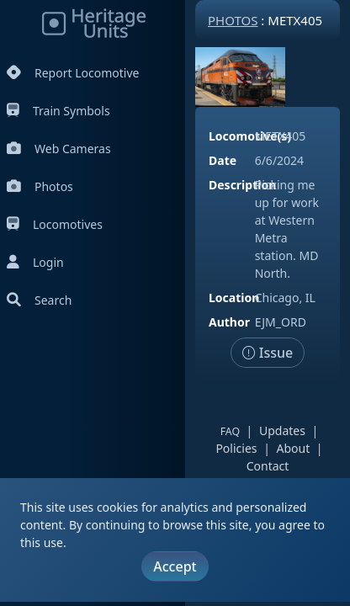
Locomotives (55, 224)
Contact (268, 466)
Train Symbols (58, 111)
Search (39, 300)
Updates (282, 431)
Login (35, 262)
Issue (268, 352)
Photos (40, 186)
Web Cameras (59, 149)
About (293, 448)
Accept (174, 566)
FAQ (230, 431)
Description (242, 185)
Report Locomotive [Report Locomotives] (73, 73)
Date (222, 160)
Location (234, 298)
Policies (236, 448)
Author (229, 322)
